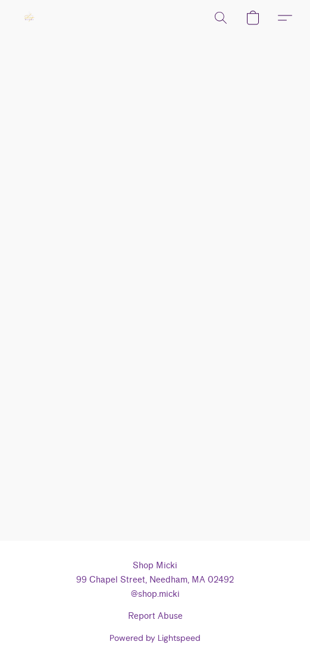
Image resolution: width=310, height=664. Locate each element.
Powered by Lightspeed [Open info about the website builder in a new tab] (155, 637)
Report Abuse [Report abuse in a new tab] (155, 616)
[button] (30, 18)
